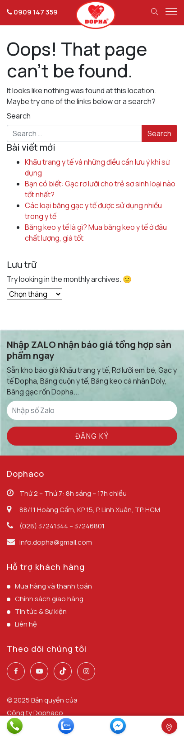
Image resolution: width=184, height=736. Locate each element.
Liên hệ (26, 624)
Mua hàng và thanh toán (53, 586)
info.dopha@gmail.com (55, 542)
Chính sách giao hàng (49, 598)
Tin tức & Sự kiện (41, 611)
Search (19, 116)
